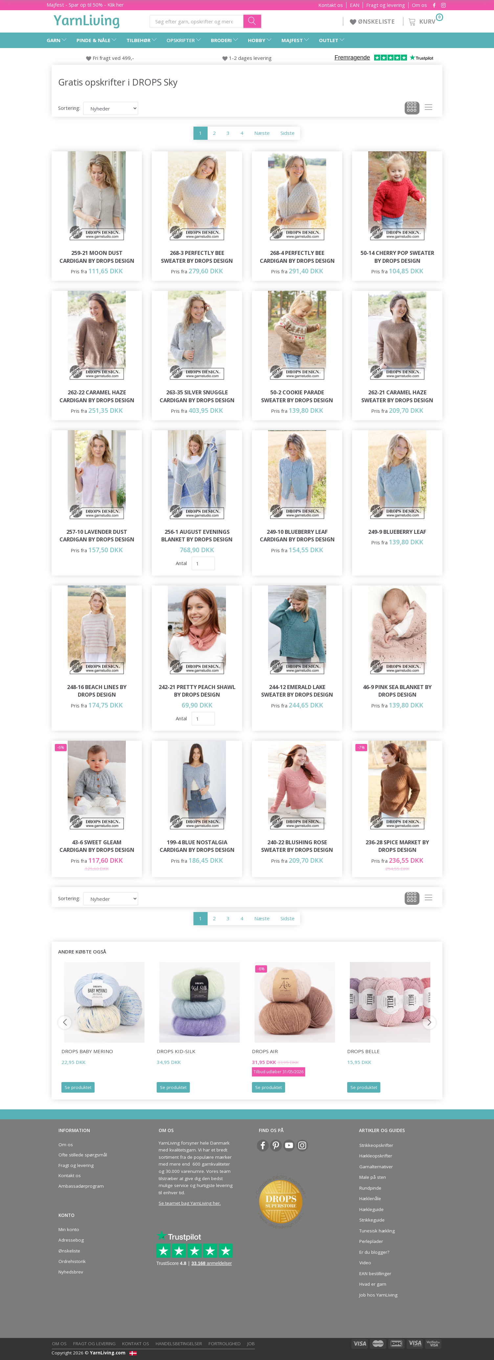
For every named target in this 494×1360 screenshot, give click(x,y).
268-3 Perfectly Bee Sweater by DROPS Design (197, 256)
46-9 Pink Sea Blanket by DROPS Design (397, 691)
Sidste (288, 133)
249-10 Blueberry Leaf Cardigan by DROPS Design (297, 535)
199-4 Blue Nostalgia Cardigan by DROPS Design (197, 846)
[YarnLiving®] (86, 20)
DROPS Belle (363, 1051)
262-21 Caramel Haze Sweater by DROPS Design (397, 396)
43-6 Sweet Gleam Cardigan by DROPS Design (96, 846)
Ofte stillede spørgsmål (82, 1155)
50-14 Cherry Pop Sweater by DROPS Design (397, 256)
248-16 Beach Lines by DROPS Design (96, 691)
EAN (354, 5)
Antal (182, 563)
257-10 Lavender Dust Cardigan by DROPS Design (96, 535)
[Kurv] (425, 21)
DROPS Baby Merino (87, 1051)
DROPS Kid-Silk (176, 1051)
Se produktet (78, 1087)
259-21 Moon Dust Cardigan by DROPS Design (96, 256)
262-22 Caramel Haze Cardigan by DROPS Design (96, 396)
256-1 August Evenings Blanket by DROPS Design (197, 535)
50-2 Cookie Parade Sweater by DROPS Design (297, 396)
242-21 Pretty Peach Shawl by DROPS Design (197, 691)
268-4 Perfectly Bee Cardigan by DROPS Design (297, 256)
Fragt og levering (385, 5)
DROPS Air (265, 1051)
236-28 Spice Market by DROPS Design (397, 846)
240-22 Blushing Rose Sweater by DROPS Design (297, 846)
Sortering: (69, 108)
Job (251, 1344)
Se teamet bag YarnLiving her (189, 1203)
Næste (262, 133)
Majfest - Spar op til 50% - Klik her (85, 4)
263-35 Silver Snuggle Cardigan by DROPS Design (197, 396)
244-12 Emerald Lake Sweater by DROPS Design (297, 691)
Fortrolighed (225, 1344)
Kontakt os (330, 5)
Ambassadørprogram (81, 1186)
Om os (419, 5)
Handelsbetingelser (179, 1344)
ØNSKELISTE (373, 21)
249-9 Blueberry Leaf (397, 531)
